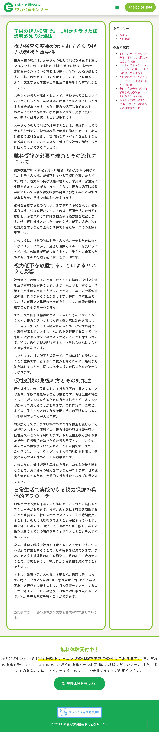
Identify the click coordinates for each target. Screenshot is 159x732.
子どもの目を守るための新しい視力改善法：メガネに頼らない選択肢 (133, 69)
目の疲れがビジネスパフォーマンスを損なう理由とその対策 (133, 80)
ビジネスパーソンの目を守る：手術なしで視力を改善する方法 (133, 57)
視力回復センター (31, 9)
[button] (117, 7)
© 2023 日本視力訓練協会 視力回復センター (79, 724)
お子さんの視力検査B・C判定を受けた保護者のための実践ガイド (133, 104)
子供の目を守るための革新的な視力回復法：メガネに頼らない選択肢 (133, 92)
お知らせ (124, 35)
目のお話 (124, 39)
